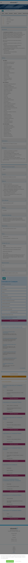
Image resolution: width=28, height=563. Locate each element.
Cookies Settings (18, 561)
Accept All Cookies (10, 561)
